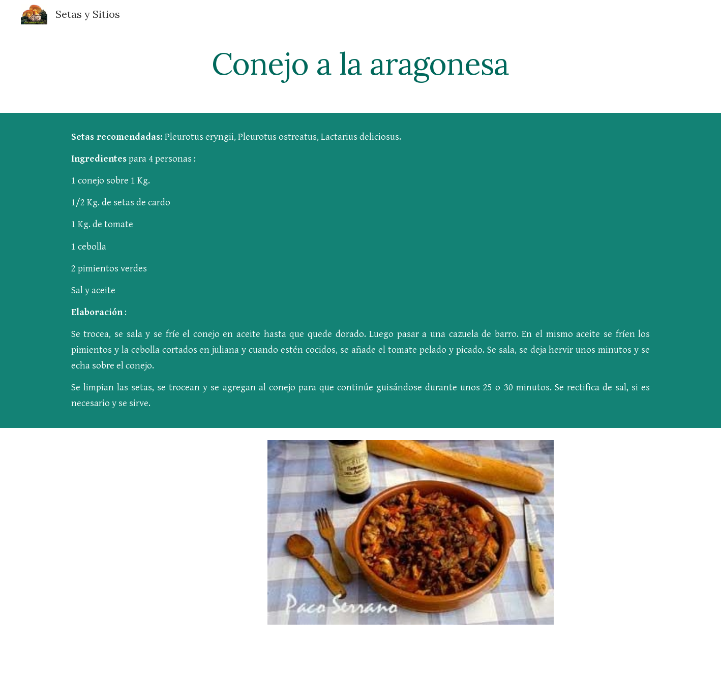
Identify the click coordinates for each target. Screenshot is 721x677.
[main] (360, 63)
